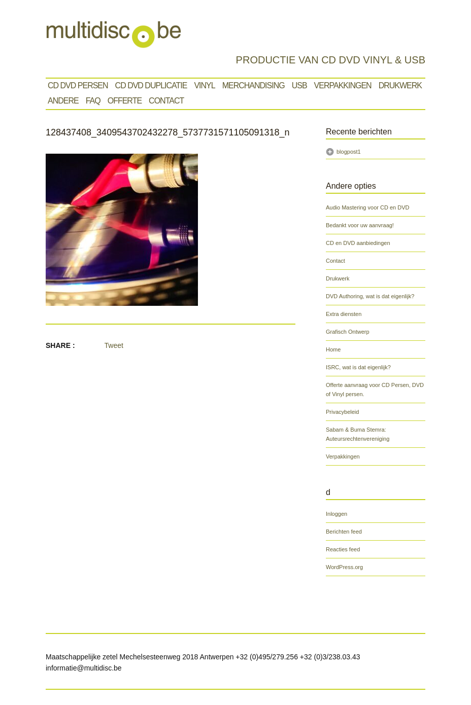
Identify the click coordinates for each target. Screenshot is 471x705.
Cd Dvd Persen (78, 85)
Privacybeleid (342, 412)
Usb (299, 85)
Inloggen (336, 514)
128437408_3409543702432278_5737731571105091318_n (168, 132)
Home (333, 349)
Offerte (125, 100)
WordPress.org (344, 567)
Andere (63, 100)
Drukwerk (400, 85)
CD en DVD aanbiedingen (358, 243)
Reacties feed (343, 549)
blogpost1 (349, 152)
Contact (166, 100)
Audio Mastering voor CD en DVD (367, 207)
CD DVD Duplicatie (151, 85)
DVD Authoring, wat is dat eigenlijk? (370, 296)
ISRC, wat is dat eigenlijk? (358, 367)
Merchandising (253, 85)
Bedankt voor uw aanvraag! (360, 225)
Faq (93, 100)
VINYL (204, 85)
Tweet (114, 345)
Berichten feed (344, 531)
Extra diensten (343, 314)
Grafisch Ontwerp (347, 332)
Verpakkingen (343, 85)
